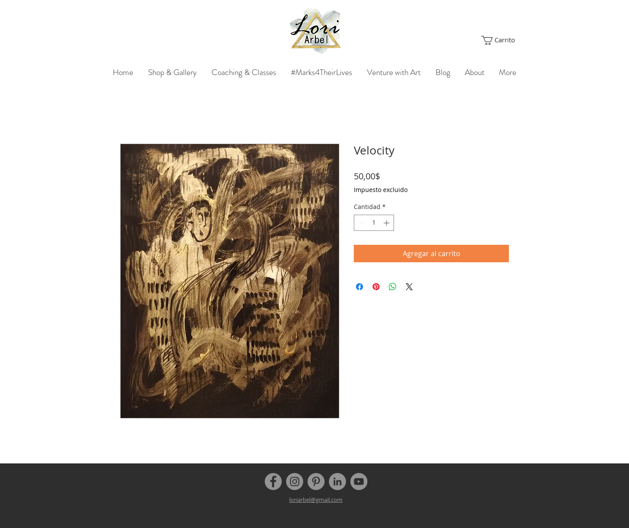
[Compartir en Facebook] (359, 286)
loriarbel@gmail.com (315, 500)
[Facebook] (273, 481)
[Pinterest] (316, 481)
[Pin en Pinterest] (376, 286)
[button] (498, 40)
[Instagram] (294, 481)
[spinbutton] (374, 222)
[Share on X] (409, 286)
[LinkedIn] (337, 481)
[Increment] (387, 222)
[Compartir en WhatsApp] (392, 286)
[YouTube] (358, 481)
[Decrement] (360, 222)
